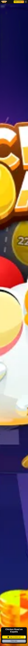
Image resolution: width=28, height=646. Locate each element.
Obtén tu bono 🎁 (18, 1)
